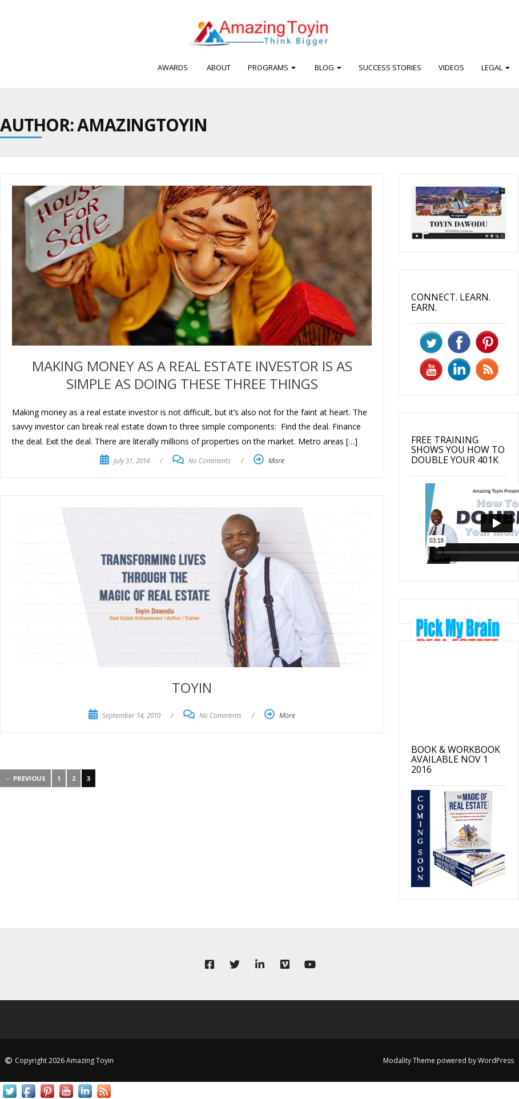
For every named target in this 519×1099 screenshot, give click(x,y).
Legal (495, 67)
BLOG (327, 67)
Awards (173, 67)
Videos (451, 67)
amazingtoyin (142, 125)
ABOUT (218, 67)
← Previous (25, 778)
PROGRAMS (272, 67)
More (276, 461)
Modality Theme (409, 1060)
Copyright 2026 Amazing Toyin (64, 1060)
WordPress (496, 1060)
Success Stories (390, 67)
